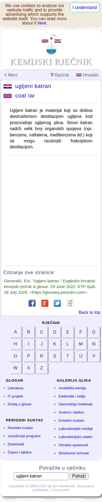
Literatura (15, 388)
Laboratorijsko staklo (75, 437)
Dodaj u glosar (20, 404)
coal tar (19, 96)
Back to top (89, 312)
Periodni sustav (20, 428)
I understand (85, 7)
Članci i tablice (20, 452)
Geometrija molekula (75, 404)
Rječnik (60, 75)
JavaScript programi (24, 436)
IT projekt (15, 396)
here (42, 23)
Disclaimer (60, 490)
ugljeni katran (27, 86)
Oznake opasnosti (73, 445)
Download (16, 444)
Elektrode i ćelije (71, 396)
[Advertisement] (51, 211)
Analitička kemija (72, 388)
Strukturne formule (73, 453)
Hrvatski (87, 75)
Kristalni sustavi (71, 420)
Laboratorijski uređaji (75, 429)
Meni (10, 75)
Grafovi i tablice (71, 412)
